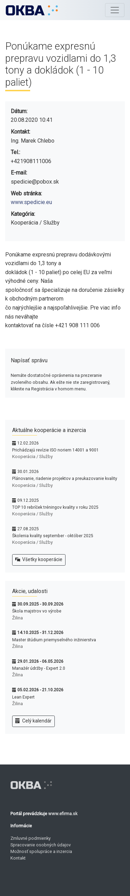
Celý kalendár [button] (33, 721)
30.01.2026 (28, 471)
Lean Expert (23, 697)
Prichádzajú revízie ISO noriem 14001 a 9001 (55, 450)
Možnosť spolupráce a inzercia (41, 851)
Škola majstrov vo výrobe (36, 611)
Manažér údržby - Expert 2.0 (38, 668)
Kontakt (18, 858)
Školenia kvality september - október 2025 (52, 535)
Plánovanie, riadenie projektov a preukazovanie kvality (64, 478)
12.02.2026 (28, 443)
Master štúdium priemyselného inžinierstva (54, 639)
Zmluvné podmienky (30, 838)
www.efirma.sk (62, 813)
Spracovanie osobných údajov (40, 844)
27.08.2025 (28, 528)
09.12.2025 (28, 500)
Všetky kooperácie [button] (38, 560)
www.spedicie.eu (31, 202)
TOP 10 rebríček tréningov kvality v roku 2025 (55, 507)
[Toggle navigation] (114, 10)
